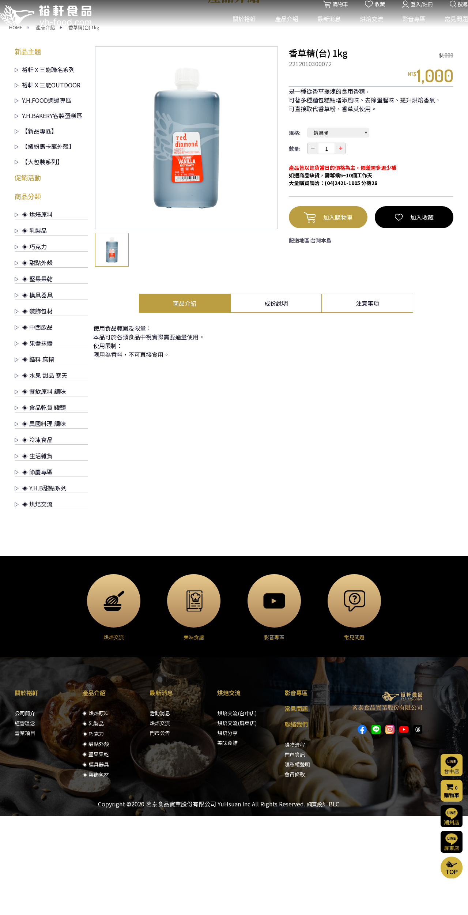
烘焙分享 (227, 831)
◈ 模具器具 (34, 393)
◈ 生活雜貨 (34, 554)
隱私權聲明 (297, 863)
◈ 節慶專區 (34, 570)
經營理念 (25, 821)
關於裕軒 (238, 28)
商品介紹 (184, 402)
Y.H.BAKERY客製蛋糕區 (48, 214)
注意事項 (367, 402)
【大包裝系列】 (39, 260)
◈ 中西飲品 (34, 425)
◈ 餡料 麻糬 (34, 457)
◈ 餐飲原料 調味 (40, 490)
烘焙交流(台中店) (237, 812)
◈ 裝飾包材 (34, 409)
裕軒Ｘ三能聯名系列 (45, 168)
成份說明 (276, 402)
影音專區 (408, 28)
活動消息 (160, 812)
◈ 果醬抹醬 (34, 441)
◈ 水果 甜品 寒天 (41, 474)
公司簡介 (25, 812)
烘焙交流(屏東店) (237, 821)
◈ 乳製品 (31, 329)
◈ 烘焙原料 (34, 313)
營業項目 (25, 831)
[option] (186, 237)
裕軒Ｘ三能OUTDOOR (47, 183)
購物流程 (294, 843)
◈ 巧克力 (31, 345)
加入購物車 (328, 315)
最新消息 (323, 28)
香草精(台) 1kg (83, 126)
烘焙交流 (366, 28)
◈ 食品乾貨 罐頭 (40, 506)
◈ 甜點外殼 (34, 361)
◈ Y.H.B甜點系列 (41, 586)
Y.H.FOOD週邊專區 (43, 199)
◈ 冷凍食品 (34, 538)
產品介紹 (281, 28)
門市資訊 (294, 853)
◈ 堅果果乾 (34, 377)
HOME (15, 126)
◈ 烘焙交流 (34, 602)
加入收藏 (414, 316)
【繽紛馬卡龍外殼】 (45, 245)
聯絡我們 (296, 822)
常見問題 (451, 28)
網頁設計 (317, 903)
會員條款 (294, 873)
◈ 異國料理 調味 (40, 522)
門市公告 (160, 831)
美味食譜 (227, 841)
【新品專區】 (36, 229)
